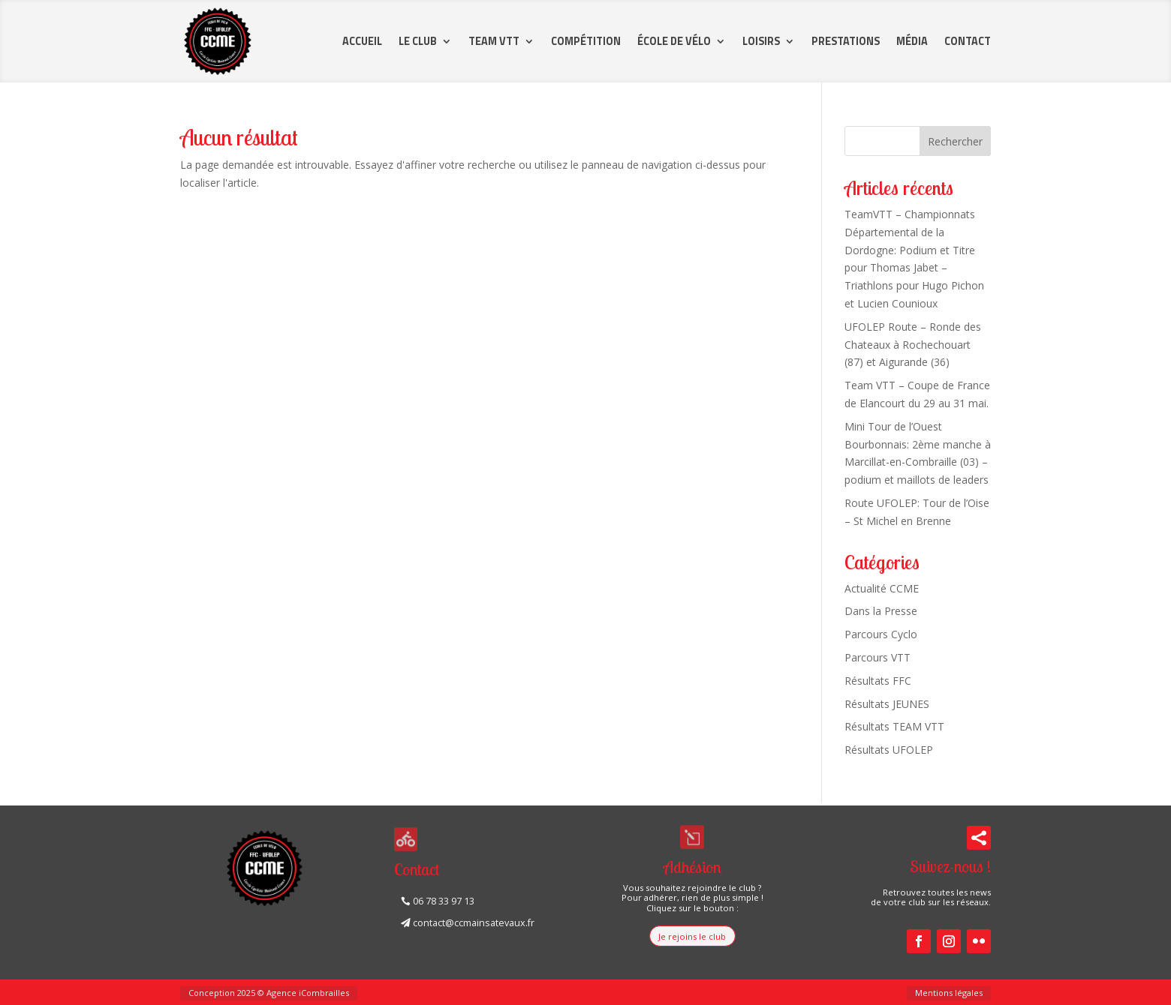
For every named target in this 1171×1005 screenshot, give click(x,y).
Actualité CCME (881, 588)
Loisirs (761, 41)
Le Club (418, 41)
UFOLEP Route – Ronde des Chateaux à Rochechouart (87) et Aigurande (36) (912, 345)
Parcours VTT (877, 657)
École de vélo (674, 41)
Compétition (586, 41)
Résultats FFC (877, 681)
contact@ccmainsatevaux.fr (473, 922)
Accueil (362, 41)
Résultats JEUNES (886, 704)
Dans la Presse (880, 611)
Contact (967, 41)
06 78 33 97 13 (443, 901)
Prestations (845, 41)
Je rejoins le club (692, 936)
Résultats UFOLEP (888, 749)
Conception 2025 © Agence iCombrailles (268, 992)
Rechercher (955, 141)
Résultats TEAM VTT (894, 726)
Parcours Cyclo (880, 634)
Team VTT (493, 41)
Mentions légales (949, 992)
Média (912, 41)
